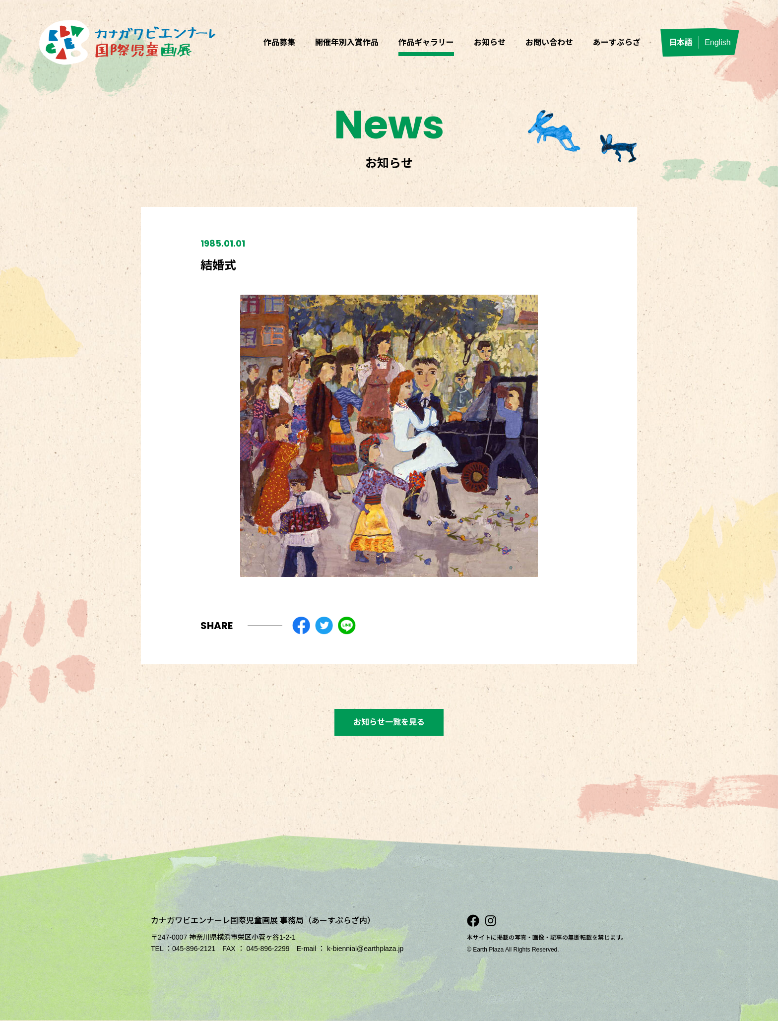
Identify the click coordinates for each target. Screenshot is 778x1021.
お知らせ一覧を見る (389, 722)
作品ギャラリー (426, 42)
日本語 (681, 42)
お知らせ (490, 42)
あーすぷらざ (617, 42)
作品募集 (279, 42)
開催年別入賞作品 (347, 42)
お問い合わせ (549, 42)
